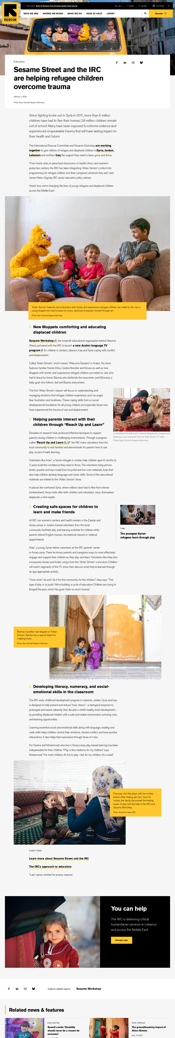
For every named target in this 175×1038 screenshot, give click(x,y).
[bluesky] (141, 62)
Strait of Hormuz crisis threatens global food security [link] (56, 6)
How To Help (94, 13)
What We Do (74, 13)
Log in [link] (120, 6)
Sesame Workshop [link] (88, 988)
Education (19, 61)
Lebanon (35, 155)
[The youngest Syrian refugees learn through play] (137, 522)
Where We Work (53, 13)
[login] (118, 5)
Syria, (100, 150)
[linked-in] (125, 62)
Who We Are (31, 13)
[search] (145, 13)
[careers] (130, 5)
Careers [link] (131, 6)
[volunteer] (142, 5)
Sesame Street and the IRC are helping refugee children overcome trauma (58, 78)
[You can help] (87, 932)
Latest (111, 13)
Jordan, (109, 150)
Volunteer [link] (144, 6)
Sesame (43, 340)
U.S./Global (160, 6)
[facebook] (116, 62)
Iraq (58, 155)
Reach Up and (51, 442)
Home (10, 13)
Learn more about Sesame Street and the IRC (59, 858)
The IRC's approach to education (50, 866)
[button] (161, 13)
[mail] (133, 62)
